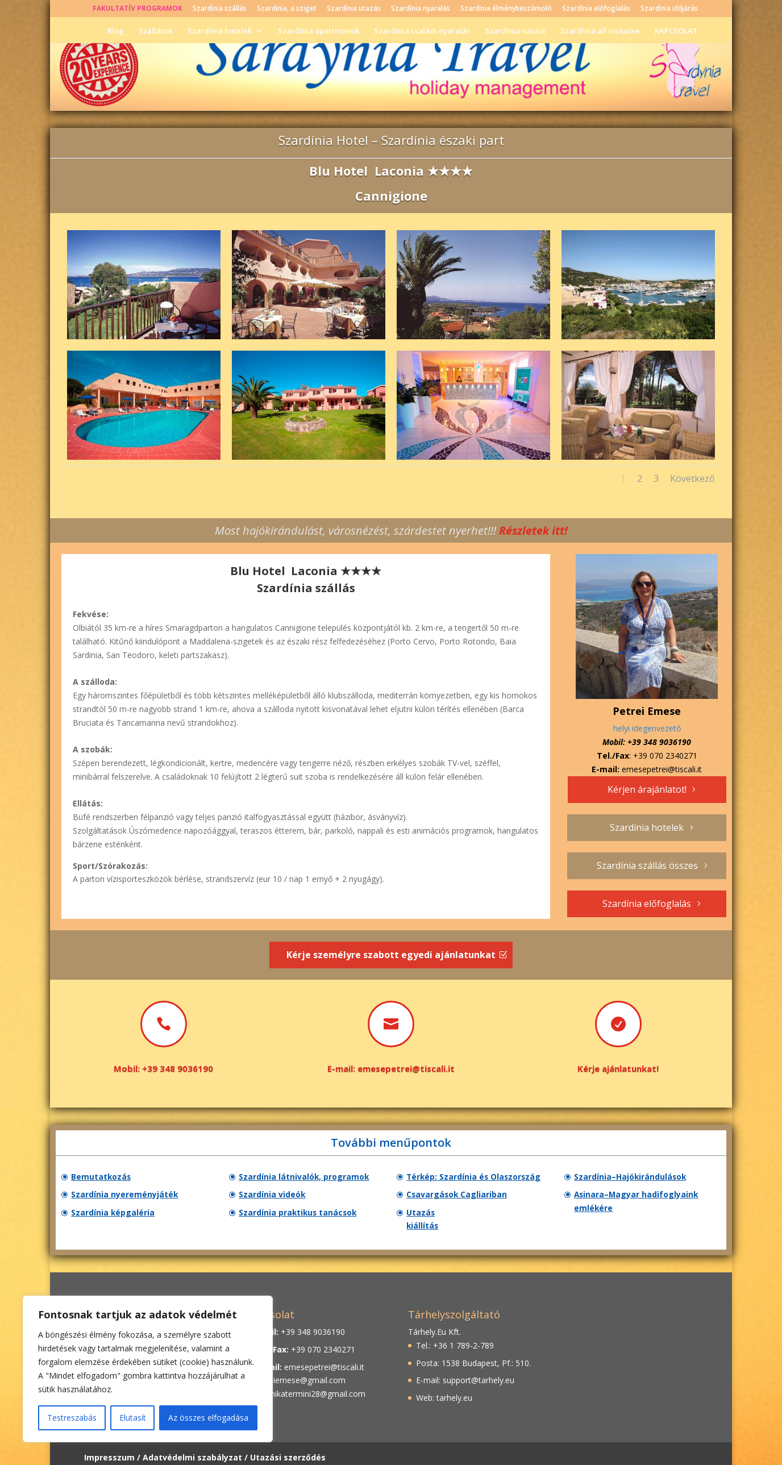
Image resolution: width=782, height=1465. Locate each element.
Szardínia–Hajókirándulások (635, 1177)
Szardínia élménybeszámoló (506, 9)
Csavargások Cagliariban (461, 1196)
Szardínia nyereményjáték (128, 1196)
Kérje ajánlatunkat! (618, 1068)
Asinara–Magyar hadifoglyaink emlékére (641, 1204)
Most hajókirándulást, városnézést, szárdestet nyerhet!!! (391, 530)
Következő (692, 478)
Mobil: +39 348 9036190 (163, 1068)
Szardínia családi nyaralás (422, 30)
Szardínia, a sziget (287, 9)
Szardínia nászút (515, 30)
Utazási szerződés (288, 1450)
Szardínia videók (275, 1196)
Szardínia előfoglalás (596, 9)
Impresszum (109, 1450)
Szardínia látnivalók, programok (309, 1177)
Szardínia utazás (354, 9)
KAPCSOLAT (676, 30)
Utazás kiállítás (441, 1216)
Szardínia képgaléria (116, 1216)
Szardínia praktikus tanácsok (302, 1216)
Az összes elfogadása (208, 1417)
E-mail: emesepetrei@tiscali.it (391, 1068)
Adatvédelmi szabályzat (192, 1450)
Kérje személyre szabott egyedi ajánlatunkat (391, 954)
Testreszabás (72, 1417)
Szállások (156, 30)
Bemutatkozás (104, 1177)
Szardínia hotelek (220, 30)
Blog (115, 30)
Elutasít (132, 1417)
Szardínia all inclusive (600, 30)
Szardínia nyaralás (420, 9)
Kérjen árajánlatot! (647, 789)
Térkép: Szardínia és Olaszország (479, 1177)
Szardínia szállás (220, 9)
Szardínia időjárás (669, 9)
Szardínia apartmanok (318, 30)
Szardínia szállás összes (647, 865)
